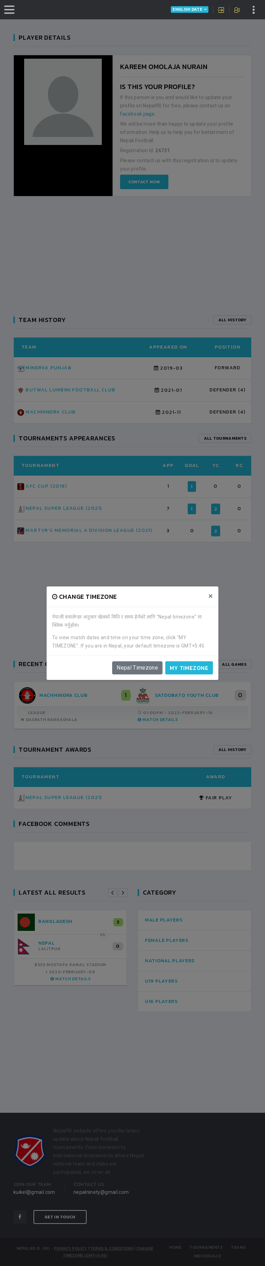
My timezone (189, 668)
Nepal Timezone (137, 667)
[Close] (210, 596)
